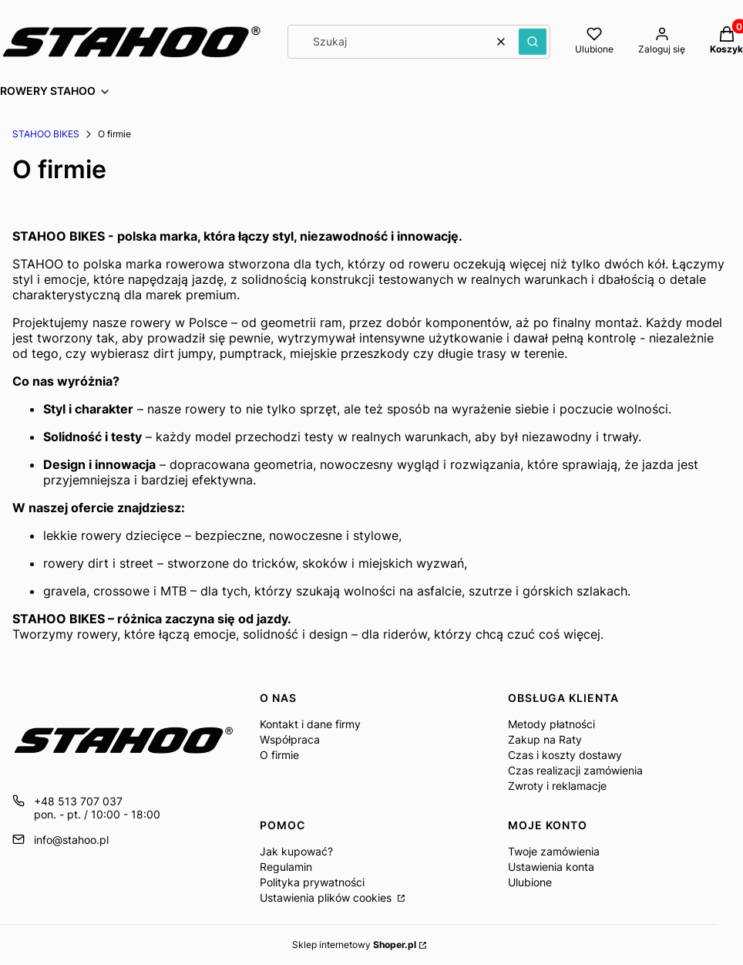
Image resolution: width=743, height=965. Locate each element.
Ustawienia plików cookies (327, 897)
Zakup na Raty (545, 739)
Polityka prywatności (312, 882)
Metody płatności (551, 723)
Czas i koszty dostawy (565, 754)
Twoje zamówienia (554, 851)
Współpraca (290, 739)
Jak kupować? (296, 851)
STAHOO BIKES (45, 134)
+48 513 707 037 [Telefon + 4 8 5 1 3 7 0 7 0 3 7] (78, 801)
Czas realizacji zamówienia (575, 770)
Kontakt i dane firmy (310, 723)
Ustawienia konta (551, 866)
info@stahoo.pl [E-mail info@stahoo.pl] (71, 839)
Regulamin (286, 866)
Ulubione (530, 882)
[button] (532, 42)
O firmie (279, 754)
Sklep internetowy (354, 944)
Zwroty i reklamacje (557, 785)
